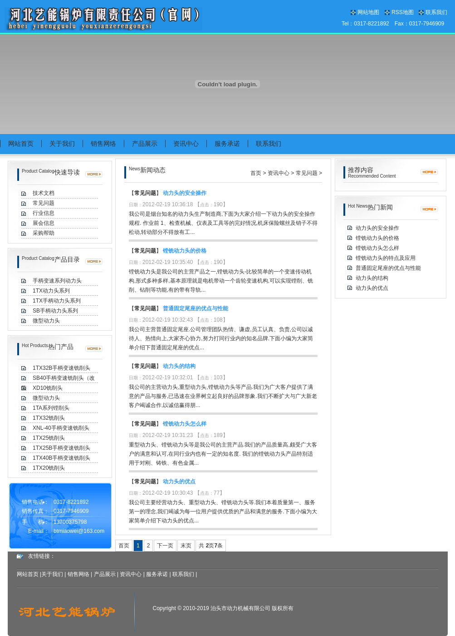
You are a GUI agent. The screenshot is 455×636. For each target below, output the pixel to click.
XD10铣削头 (48, 388)
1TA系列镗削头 (51, 408)
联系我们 (436, 12)
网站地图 (368, 12)
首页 (255, 173)
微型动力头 (46, 398)
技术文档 (43, 193)
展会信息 (43, 223)
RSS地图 (402, 12)
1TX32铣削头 (49, 418)
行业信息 (43, 213)
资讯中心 (278, 173)
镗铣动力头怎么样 (184, 424)
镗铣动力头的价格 (184, 251)
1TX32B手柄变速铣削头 (61, 368)
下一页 (165, 545)
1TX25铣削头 (49, 438)
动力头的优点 (179, 481)
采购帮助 (43, 233)
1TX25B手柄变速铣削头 (61, 448)
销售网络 (78, 574)
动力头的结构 (179, 366)
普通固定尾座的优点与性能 (195, 308)
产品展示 (105, 574)
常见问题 (43, 203)
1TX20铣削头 (49, 468)
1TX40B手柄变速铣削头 (61, 458)
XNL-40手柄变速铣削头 (61, 428)
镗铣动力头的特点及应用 (386, 258)
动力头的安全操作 (184, 193)
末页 (186, 545)
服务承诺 (157, 574)
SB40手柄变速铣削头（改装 (58, 379)
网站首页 (28, 574)
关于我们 (52, 574)
